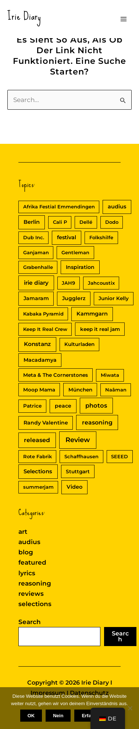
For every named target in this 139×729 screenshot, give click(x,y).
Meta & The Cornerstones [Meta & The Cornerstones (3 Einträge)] (55, 375)
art (22, 531)
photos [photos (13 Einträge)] (96, 405)
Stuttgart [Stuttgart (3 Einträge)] (78, 471)
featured (32, 562)
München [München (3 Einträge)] (80, 390)
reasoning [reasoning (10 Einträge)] (97, 422)
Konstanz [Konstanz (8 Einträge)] (37, 343)
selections (34, 604)
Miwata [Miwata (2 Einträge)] (110, 375)
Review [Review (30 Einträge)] (77, 440)
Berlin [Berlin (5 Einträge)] (32, 222)
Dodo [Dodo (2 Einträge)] (111, 222)
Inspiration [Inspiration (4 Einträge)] (80, 267)
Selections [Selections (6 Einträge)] (38, 471)
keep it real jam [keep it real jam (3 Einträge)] (100, 329)
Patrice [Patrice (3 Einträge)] (32, 406)
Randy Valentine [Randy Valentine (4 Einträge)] (46, 422)
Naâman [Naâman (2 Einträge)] (115, 390)
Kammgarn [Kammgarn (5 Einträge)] (92, 313)
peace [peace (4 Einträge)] (63, 405)
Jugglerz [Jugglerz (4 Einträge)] (73, 298)
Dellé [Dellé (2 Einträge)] (85, 222)
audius (29, 542)
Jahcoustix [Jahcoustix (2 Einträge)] (101, 283)
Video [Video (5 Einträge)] (74, 487)
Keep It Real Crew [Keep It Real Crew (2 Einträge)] (45, 329)
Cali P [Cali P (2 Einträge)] (60, 222)
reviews (31, 593)
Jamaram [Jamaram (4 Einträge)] (36, 298)
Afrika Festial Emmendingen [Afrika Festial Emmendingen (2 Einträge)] (59, 206)
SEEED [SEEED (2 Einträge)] (119, 456)
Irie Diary (24, 16)
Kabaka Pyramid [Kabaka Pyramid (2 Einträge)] (43, 314)
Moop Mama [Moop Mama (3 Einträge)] (39, 390)
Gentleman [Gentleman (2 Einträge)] (75, 252)
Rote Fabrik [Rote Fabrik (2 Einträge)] (37, 456)
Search (29, 622)
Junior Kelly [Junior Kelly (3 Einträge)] (114, 298)
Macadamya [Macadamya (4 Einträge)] (40, 360)
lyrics (26, 573)
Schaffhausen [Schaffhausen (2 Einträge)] (81, 456)
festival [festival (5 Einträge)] (66, 237)
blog (25, 552)
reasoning (34, 583)
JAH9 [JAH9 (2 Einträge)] (68, 283)
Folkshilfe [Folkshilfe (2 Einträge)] (101, 237)
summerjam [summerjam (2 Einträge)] (38, 487)
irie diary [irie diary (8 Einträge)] (36, 282)
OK (31, 715)
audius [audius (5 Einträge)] (117, 206)
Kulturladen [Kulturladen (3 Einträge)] (79, 344)
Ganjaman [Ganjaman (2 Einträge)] (36, 252)
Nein (58, 715)
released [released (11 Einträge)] (37, 440)
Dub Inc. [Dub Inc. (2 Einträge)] (33, 237)
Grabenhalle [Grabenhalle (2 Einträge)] (38, 267)
